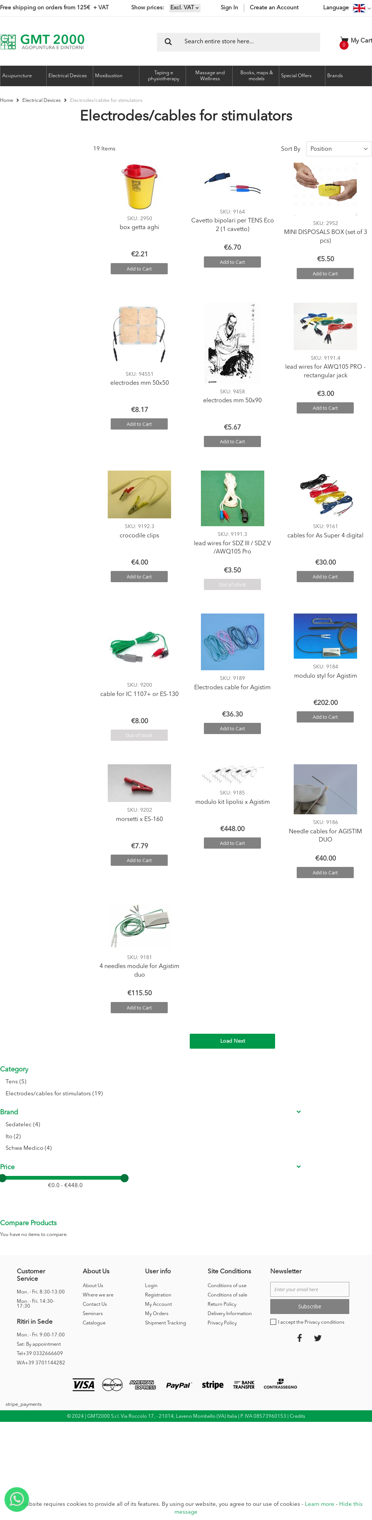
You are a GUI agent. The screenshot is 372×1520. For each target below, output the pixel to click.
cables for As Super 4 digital (325, 530)
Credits (297, 1219)
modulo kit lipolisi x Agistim (232, 796)
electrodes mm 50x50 (139, 378)
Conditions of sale (227, 1098)
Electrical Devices (42, 100)
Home (7, 100)
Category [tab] (14, 143)
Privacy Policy (222, 1126)
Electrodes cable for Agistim (232, 682)
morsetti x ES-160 (139, 814)
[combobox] (238, 42)
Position (321, 143)
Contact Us (95, 1107)
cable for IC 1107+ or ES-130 (139, 689)
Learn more (319, 1504)
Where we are (98, 1098)
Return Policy (222, 1107)
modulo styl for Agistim (325, 670)
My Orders (156, 1116)
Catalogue (94, 1126)
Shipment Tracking (165, 1126)
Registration (158, 1098)
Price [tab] (7, 249)
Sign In (229, 8)
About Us (93, 1088)
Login (151, 1088)
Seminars (93, 1116)
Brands (335, 76)
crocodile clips (139, 530)
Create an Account (274, 8)
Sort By (290, 143)
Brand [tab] (9, 194)
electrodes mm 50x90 (232, 395)
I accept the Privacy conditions (311, 1125)
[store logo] (42, 42)
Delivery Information (230, 1116)
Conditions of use (227, 1088)
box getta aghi (139, 222)
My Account (158, 1107)
